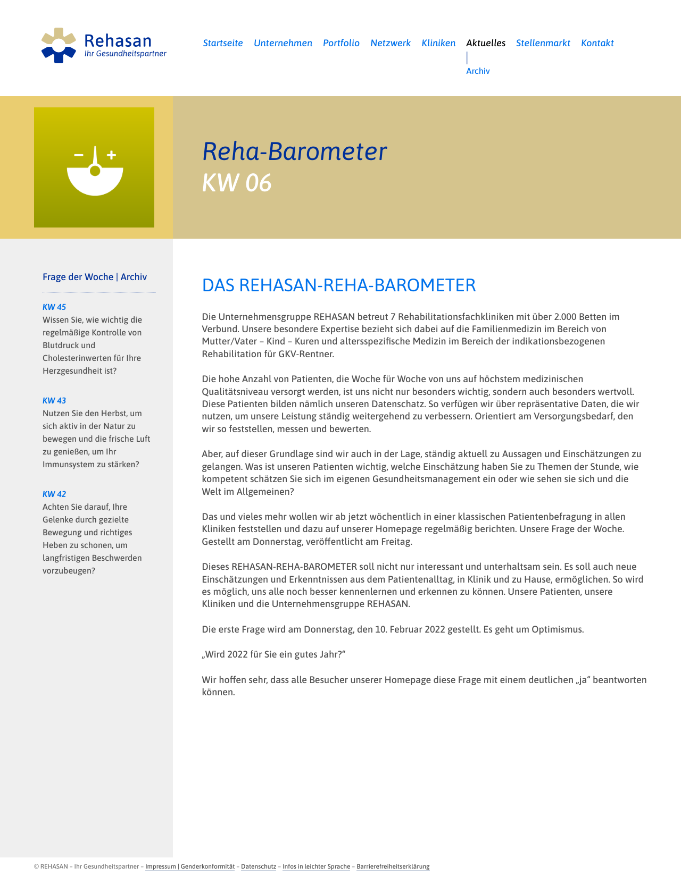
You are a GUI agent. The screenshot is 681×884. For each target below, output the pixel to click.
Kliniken (439, 42)
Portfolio (341, 42)
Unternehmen (283, 42)
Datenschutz (258, 866)
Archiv (478, 71)
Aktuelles (486, 42)
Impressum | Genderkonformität (190, 866)
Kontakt (597, 42)
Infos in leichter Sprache (316, 866)
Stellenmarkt (543, 42)
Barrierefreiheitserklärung (392, 866)
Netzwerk (390, 42)
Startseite (223, 42)
